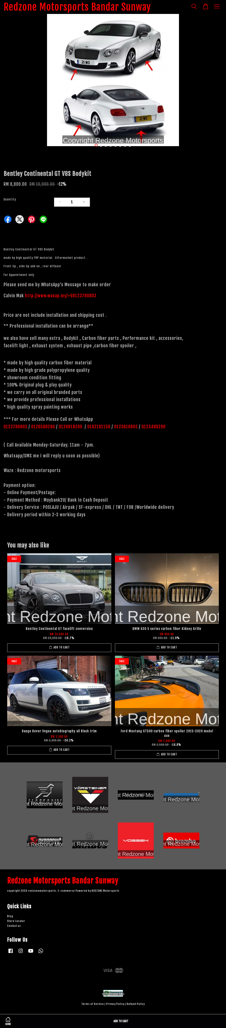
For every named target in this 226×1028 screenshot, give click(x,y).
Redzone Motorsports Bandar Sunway (77, 7)
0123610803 (126, 426)
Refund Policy (136, 1004)
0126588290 (43, 426)
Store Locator (16, 921)
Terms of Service (92, 1004)
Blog (10, 916)
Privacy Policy (115, 1004)
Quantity (10, 199)
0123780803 (16, 426)
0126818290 (71, 426)
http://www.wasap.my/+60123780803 (60, 295)
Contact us (14, 926)
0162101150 (98, 426)
